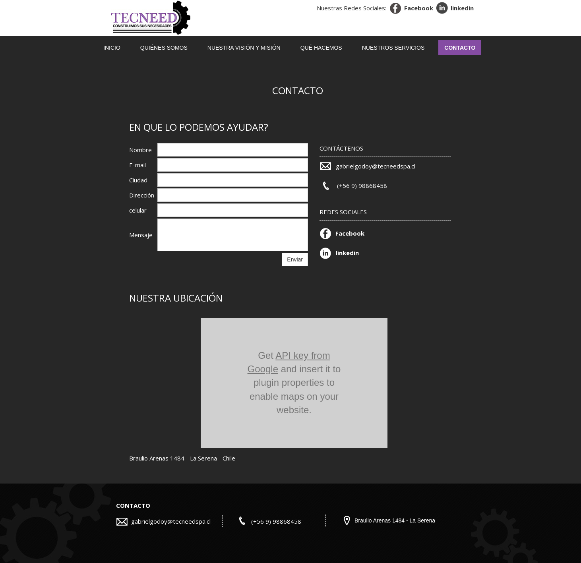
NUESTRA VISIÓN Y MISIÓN (244, 47)
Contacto (459, 47)
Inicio (111, 47)
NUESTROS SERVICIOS (393, 47)
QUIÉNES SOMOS (164, 47)
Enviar (295, 259)
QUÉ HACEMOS (321, 47)
